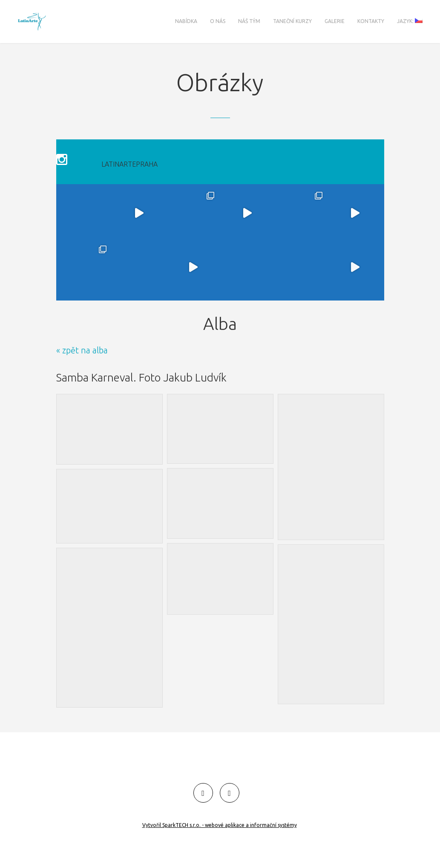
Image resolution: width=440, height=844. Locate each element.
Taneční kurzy (292, 21)
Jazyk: (410, 21)
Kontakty (370, 21)
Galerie (335, 21)
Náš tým (249, 21)
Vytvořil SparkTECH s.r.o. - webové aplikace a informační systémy (219, 825)
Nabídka (186, 21)
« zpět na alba (82, 338)
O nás (217, 21)
